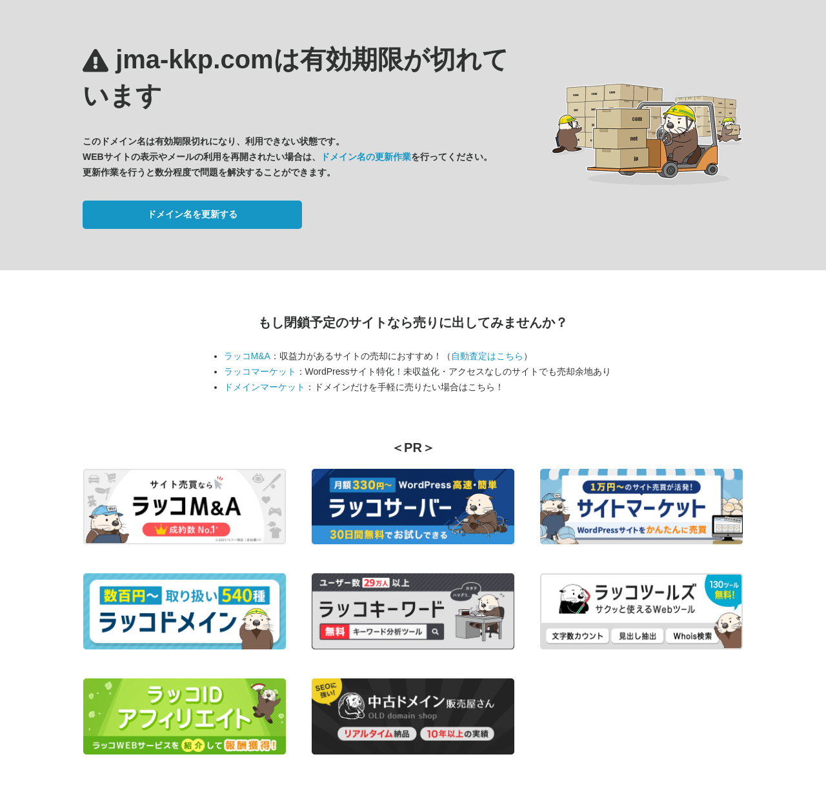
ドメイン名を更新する (192, 214)
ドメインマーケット (264, 387)
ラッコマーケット (260, 371)
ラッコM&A (247, 356)
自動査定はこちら (487, 356)
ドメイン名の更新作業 (366, 157)
